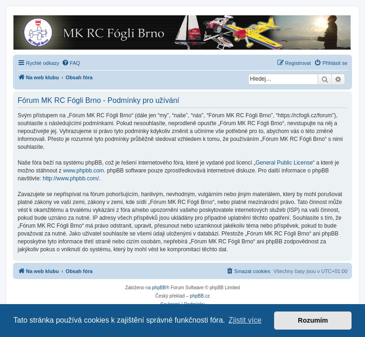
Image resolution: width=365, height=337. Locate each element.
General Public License (284, 162)
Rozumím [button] (313, 320)
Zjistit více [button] (245, 320)
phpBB (159, 287)
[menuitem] (71, 63)
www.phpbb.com (83, 170)
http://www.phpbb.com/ (71, 178)
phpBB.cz (200, 296)
